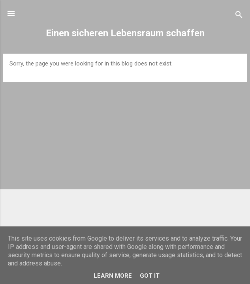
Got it (150, 275)
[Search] (239, 16)
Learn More (113, 275)
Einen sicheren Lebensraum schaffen (125, 33)
